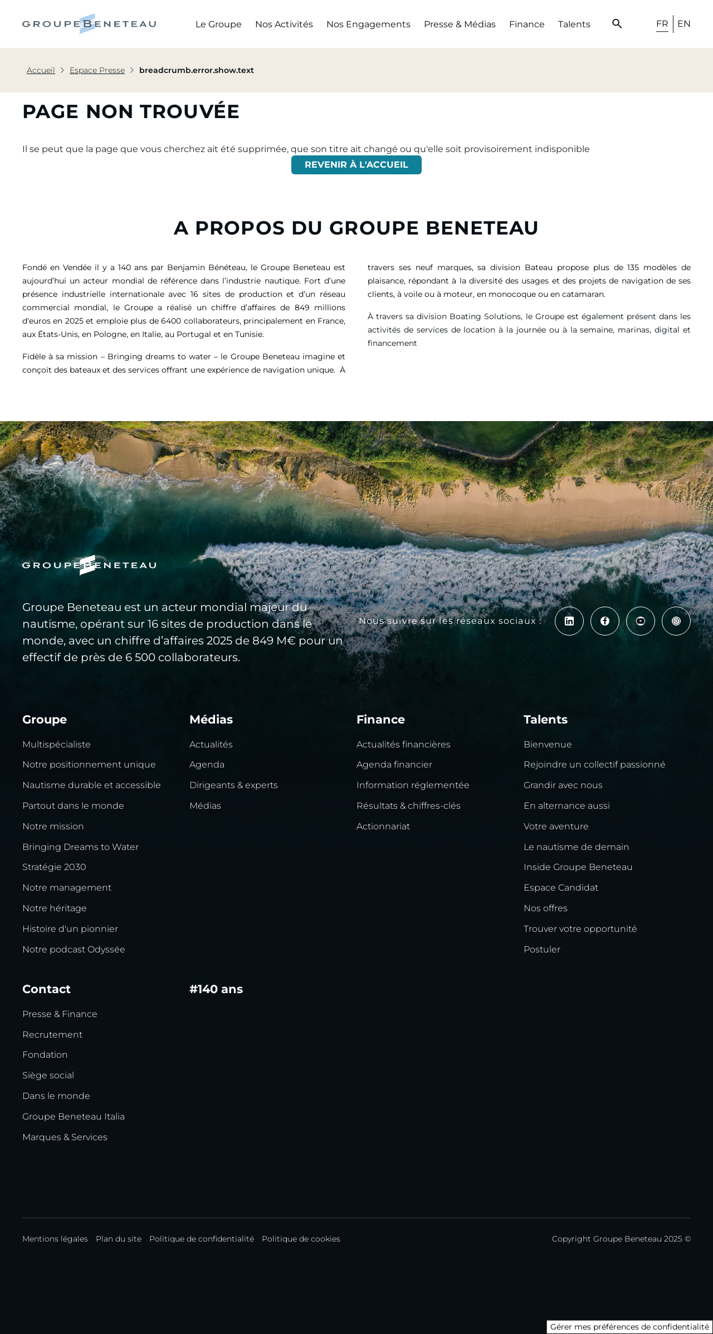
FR (662, 23)
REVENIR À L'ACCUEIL (356, 164)
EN (684, 23)
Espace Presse (97, 70)
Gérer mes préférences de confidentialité (629, 1327)
